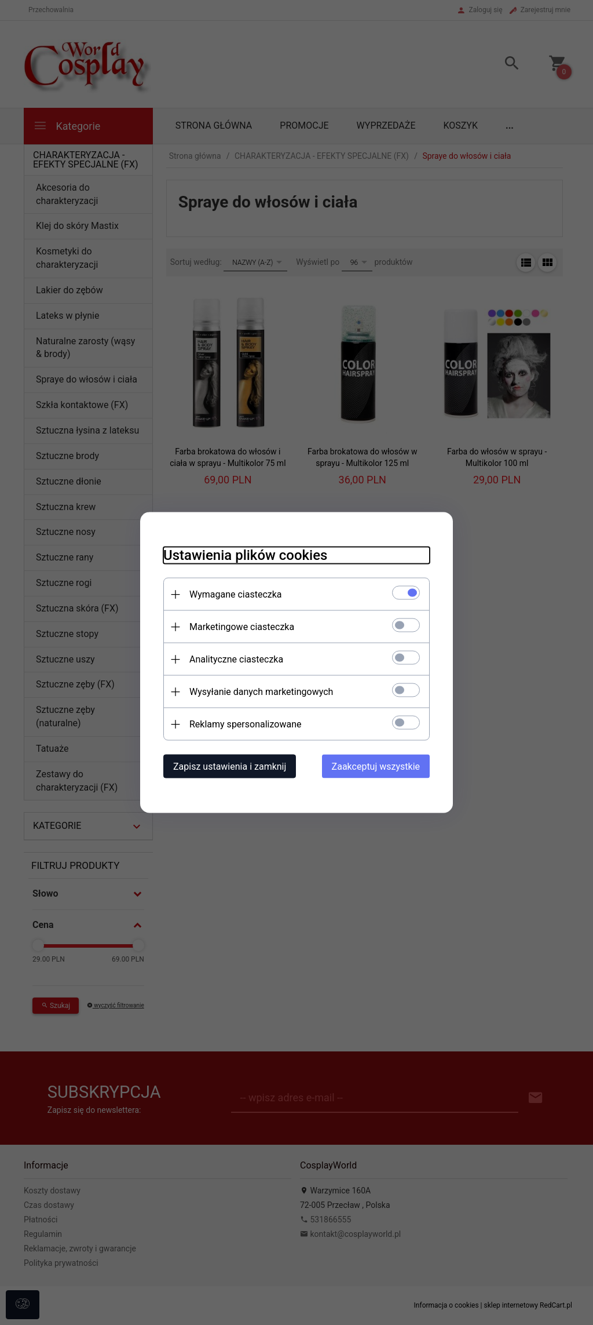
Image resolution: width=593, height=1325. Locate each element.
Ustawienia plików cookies (245, 555)
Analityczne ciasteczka (236, 659)
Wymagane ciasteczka (235, 594)
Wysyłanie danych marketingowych (261, 691)
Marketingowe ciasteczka (241, 626)
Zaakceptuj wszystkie (376, 766)
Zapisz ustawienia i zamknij (229, 766)
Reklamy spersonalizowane (245, 724)
